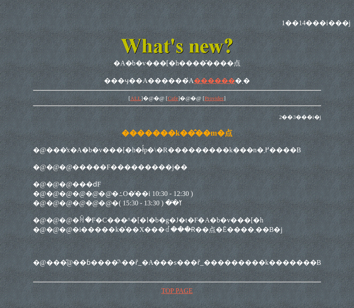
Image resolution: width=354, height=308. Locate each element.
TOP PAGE (177, 290)
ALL (135, 98)
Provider (214, 98)
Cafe (172, 98)
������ (214, 80)
